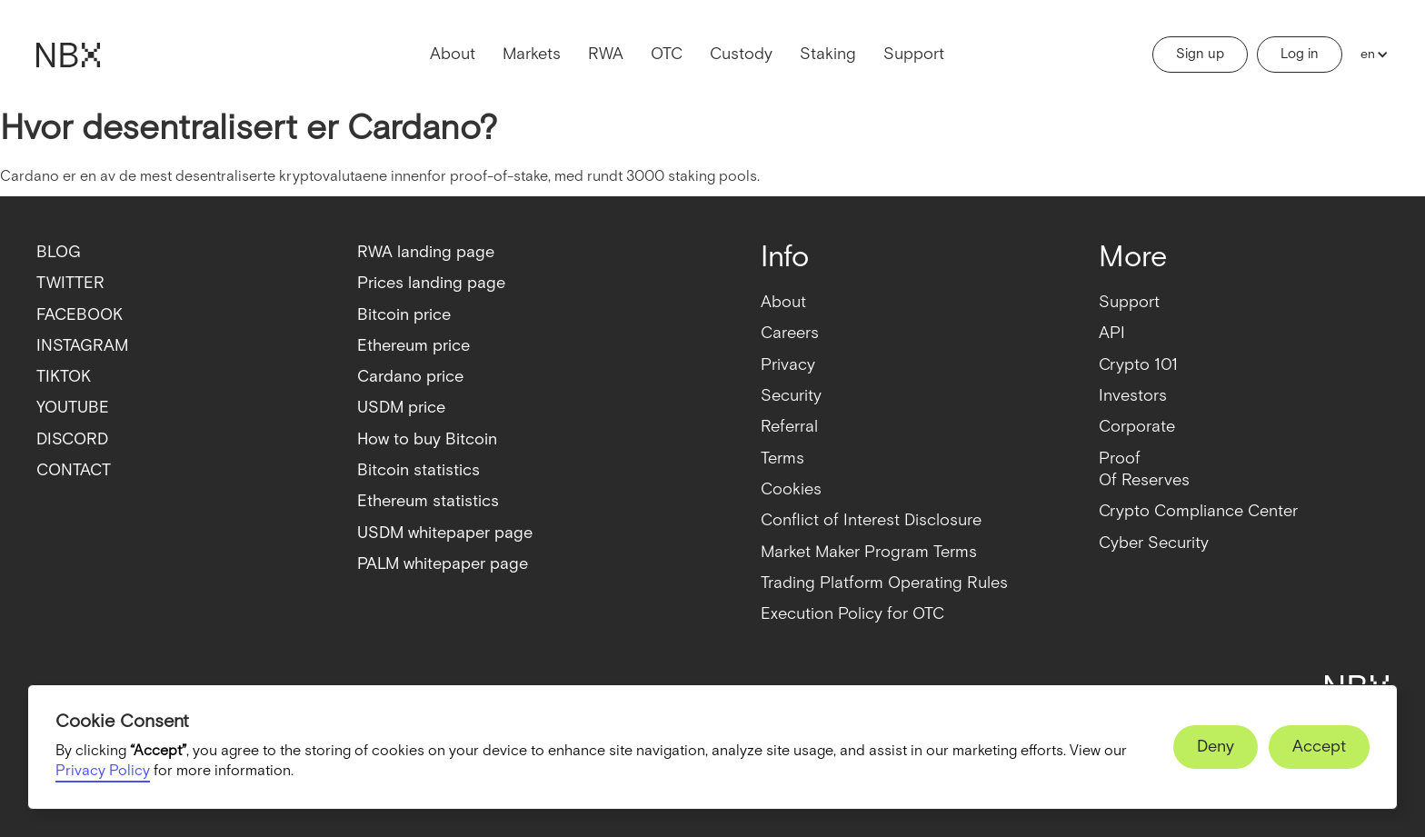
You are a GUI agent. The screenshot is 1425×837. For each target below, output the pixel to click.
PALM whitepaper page (442, 563)
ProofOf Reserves (1144, 469)
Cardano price (410, 376)
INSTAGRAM (82, 345)
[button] (1370, 54)
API (1112, 333)
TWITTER (70, 283)
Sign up (1200, 54)
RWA (605, 54)
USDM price (401, 407)
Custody (741, 54)
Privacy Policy (102, 771)
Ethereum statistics (428, 501)
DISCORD (72, 439)
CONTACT (73, 470)
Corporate (1137, 426)
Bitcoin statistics (418, 470)
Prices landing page (431, 283)
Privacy (788, 364)
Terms (782, 458)
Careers (790, 333)
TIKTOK (63, 376)
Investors (1133, 395)
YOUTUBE (72, 407)
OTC (667, 54)
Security (791, 395)
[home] (68, 55)
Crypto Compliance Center (1198, 511)
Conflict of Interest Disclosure (871, 520)
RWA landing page (425, 252)
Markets (532, 54)
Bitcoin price (404, 314)
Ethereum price (413, 345)
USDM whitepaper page (445, 533)
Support (913, 54)
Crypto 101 (1138, 364)
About (452, 54)
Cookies (791, 489)
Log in (1300, 54)
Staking (828, 54)
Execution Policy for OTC (852, 613)
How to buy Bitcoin (427, 439)
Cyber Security (1154, 543)
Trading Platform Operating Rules (884, 583)
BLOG (58, 252)
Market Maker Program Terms (869, 552)
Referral (789, 426)
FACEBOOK (79, 314)
